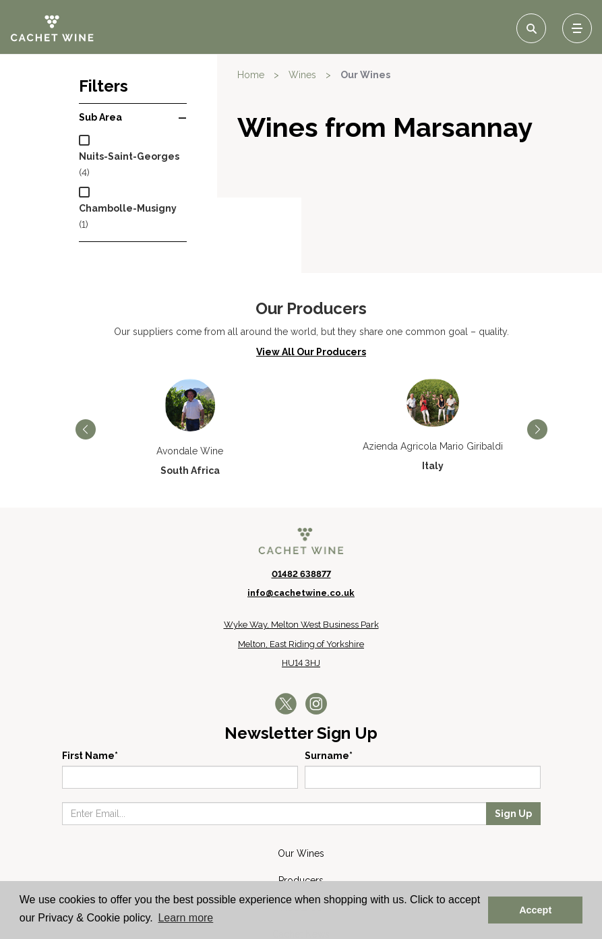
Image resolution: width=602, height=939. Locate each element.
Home (250, 74)
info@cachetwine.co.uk (301, 517)
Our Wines (365, 74)
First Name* (90, 680)
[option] (190, 352)
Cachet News (301, 858)
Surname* (329, 680)
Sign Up (513, 738)
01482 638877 (301, 498)
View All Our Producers (311, 275)
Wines (302, 74)
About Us (301, 831)
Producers (301, 804)
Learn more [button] (185, 917)
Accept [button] (535, 910)
